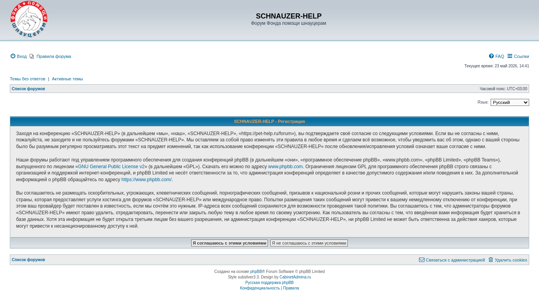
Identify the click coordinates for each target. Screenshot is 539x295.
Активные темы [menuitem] (67, 78)
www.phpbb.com (285, 166)
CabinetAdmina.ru (295, 277)
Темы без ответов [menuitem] (27, 78)
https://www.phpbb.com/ (147, 179)
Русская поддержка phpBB (269, 282)
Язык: (483, 102)
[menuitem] (18, 56)
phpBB (256, 271)
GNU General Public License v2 (111, 166)
